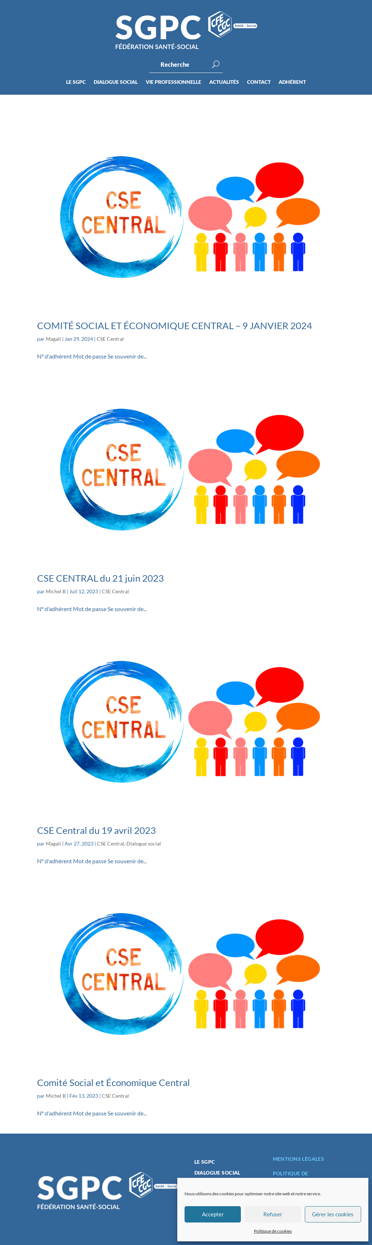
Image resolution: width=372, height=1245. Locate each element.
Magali (53, 339)
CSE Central (110, 339)
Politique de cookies (273, 1231)
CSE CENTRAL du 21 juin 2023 (100, 578)
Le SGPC (76, 82)
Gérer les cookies (332, 1214)
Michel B (56, 591)
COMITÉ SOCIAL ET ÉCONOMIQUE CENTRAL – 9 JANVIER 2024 (174, 325)
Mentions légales (298, 1159)
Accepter (213, 1214)
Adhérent (292, 82)
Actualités (224, 82)
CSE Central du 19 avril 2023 (96, 830)
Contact (259, 82)
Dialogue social (116, 82)
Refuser (272, 1214)
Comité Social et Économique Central (113, 1082)
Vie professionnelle (173, 82)
